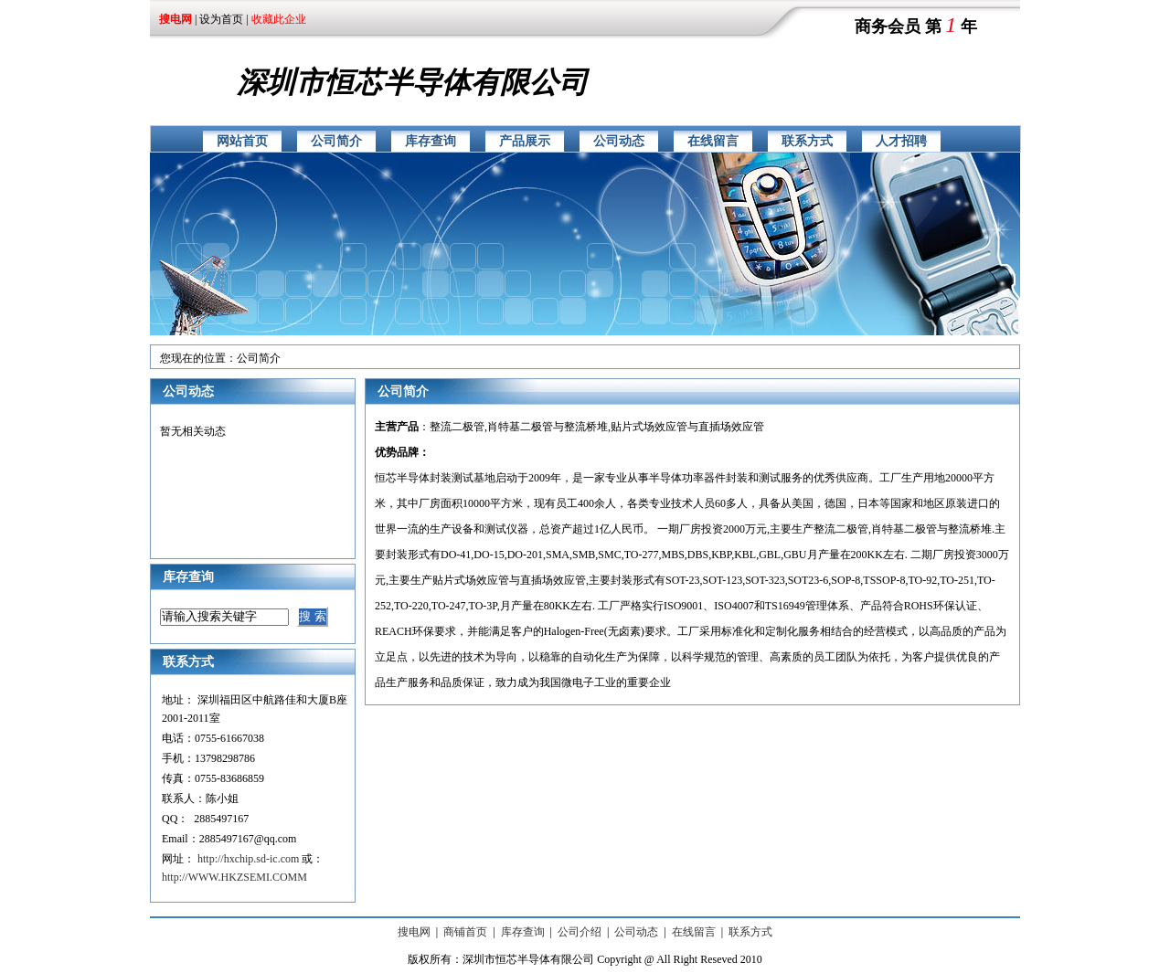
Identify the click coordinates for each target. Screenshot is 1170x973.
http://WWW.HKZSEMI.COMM (234, 877)
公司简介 (336, 141)
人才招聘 (901, 141)
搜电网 (414, 931)
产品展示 (524, 141)
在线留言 (713, 141)
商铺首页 (465, 931)
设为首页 (221, 19)
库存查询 (430, 141)
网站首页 (242, 141)
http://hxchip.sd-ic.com (248, 858)
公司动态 (618, 141)
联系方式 (807, 141)
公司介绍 (579, 931)
